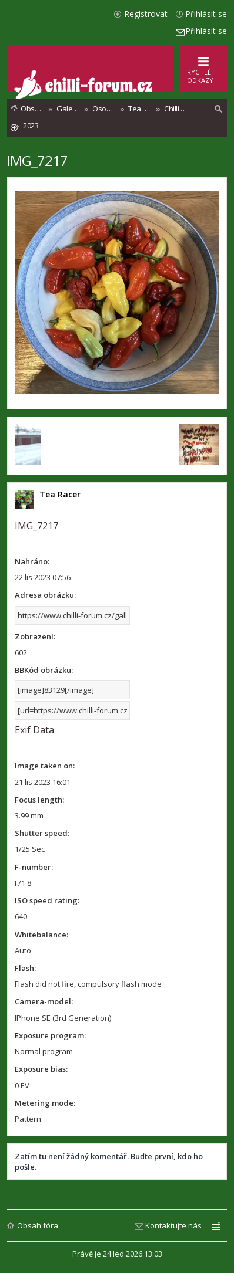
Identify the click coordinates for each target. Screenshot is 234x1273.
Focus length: (39, 799)
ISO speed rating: (47, 900)
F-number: (34, 867)
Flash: (25, 968)
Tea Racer (60, 494)
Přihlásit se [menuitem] (206, 13)
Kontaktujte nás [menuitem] (173, 1225)
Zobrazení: (35, 636)
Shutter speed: (42, 833)
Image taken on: (45, 765)
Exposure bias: (41, 1069)
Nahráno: (32, 561)
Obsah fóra (37, 1225)
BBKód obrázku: (44, 670)
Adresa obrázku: (45, 595)
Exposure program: (50, 1035)
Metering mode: (45, 1103)
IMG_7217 (37, 160)
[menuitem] (218, 109)
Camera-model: (44, 1001)
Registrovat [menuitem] (146, 13)
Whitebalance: (41, 934)
